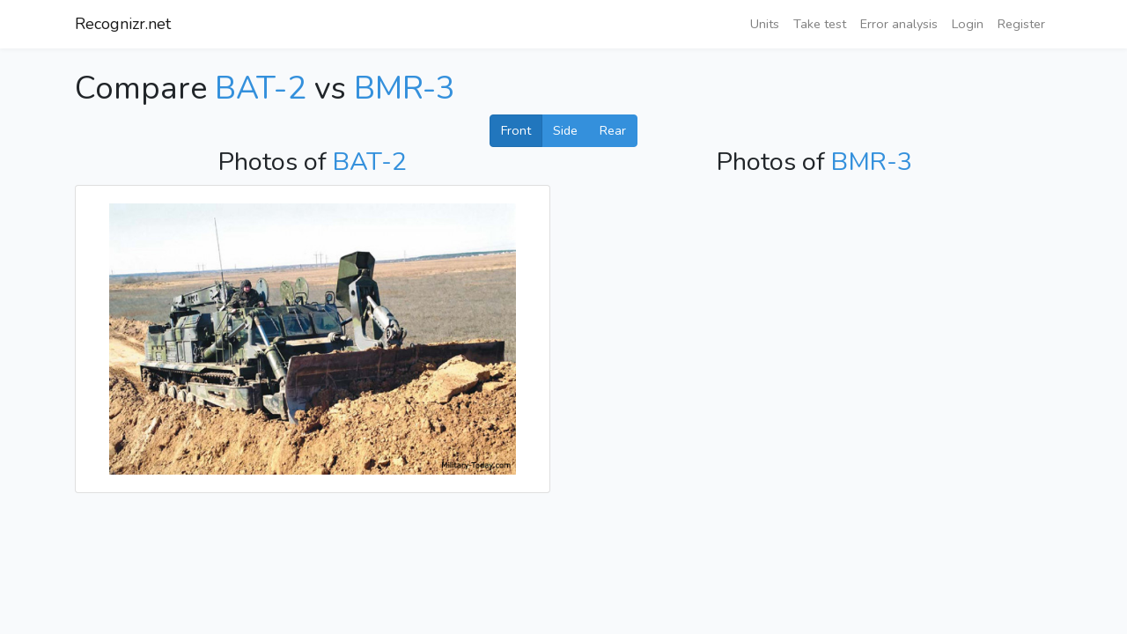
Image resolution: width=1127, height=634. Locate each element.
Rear (613, 130)
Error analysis (899, 24)
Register (1021, 24)
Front (516, 130)
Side (565, 130)
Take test (819, 24)
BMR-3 (404, 88)
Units (764, 24)
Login (967, 24)
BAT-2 (260, 88)
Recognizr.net (123, 23)
